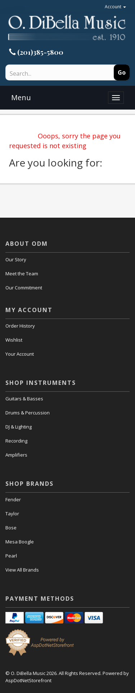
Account (115, 7)
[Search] (49, 73)
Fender (13, 499)
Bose (11, 527)
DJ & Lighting (18, 426)
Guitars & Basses (24, 398)
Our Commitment (23, 287)
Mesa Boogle (19, 541)
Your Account (19, 354)
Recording (16, 440)
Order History (20, 326)
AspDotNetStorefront (28, 680)
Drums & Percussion (27, 412)
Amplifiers (16, 455)
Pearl (11, 555)
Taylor (12, 513)
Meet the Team (21, 273)
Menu (21, 97)
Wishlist (13, 340)
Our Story (15, 259)
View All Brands (22, 570)
